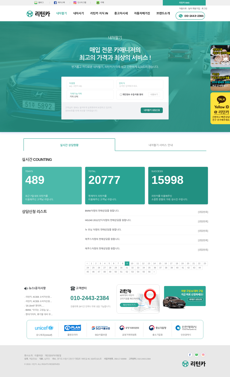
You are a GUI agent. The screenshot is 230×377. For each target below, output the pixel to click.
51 (121, 272)
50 (116, 272)
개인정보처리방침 (53, 355)
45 (88, 272)
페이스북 (189, 354)
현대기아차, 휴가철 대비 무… (39, 314)
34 (144, 267)
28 (110, 267)
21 (193, 263)
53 (132, 272)
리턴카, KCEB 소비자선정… (39, 297)
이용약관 (39, 355)
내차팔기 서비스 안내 (161, 145)
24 (88, 267)
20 (188, 263)
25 (93, 267)
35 (149, 267)
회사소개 (28, 355)
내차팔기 (61, 13)
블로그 (196, 354)
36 (155, 267)
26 (99, 267)
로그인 (204, 8)
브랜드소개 (163, 13)
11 (138, 263)
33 (138, 267)
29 (116, 267)
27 (104, 267)
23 (205, 263)
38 (166, 267)
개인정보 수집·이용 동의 (132, 94)
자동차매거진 (142, 13)
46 (93, 272)
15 (160, 263)
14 (154, 263)
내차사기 (78, 13)
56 (149, 272)
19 (182, 263)
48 (104, 272)
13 (149, 263)
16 (166, 263)
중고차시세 (121, 13)
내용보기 (154, 94)
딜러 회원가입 (194, 8)
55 (144, 272)
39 (172, 267)
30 (121, 267)
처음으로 (183, 8)
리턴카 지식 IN (99, 13)
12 (143, 263)
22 (199, 263)
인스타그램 (203, 354)
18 (177, 263)
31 (127, 267)
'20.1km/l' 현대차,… (35, 305)
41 (183, 267)
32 (132, 267)
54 (138, 272)
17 (171, 263)
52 (127, 272)
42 (188, 267)
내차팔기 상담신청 (152, 110)
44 (199, 267)
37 (160, 267)
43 (194, 267)
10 (132, 263)
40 (177, 267)
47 (99, 272)
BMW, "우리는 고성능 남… (38, 310)
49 (110, 272)
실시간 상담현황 (69, 145)
